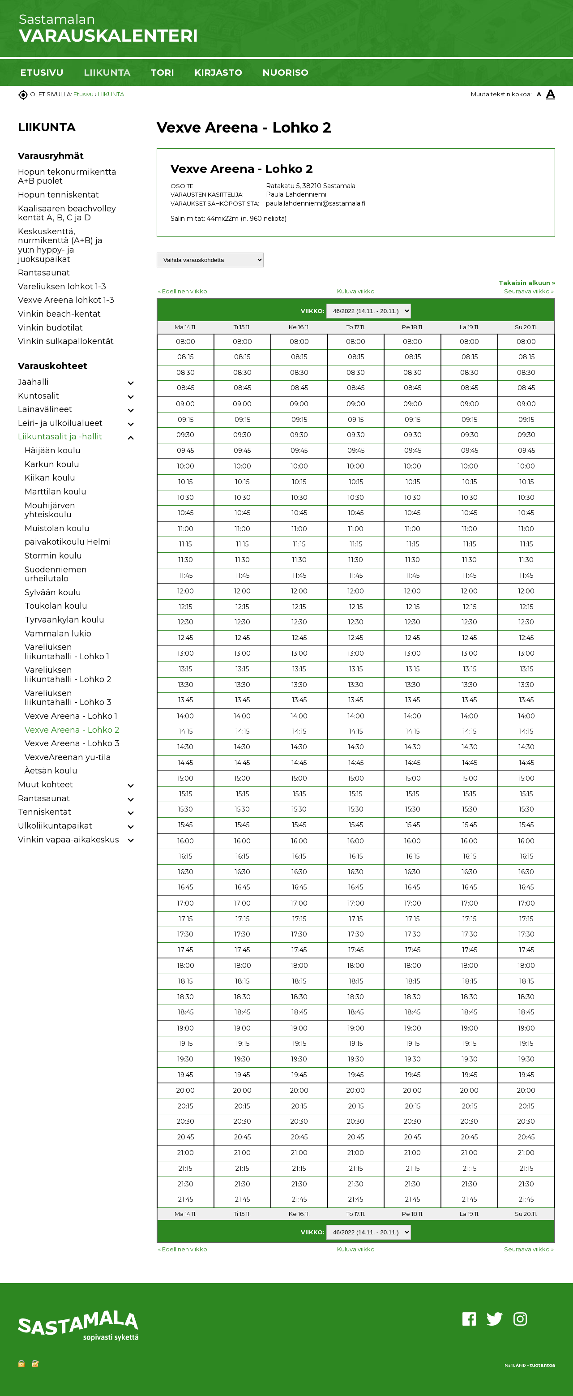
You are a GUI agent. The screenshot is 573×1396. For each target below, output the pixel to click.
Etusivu (83, 94)
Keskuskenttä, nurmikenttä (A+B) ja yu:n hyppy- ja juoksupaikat (60, 245)
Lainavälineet (45, 409)
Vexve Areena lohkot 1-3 (66, 300)
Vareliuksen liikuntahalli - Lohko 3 (68, 698)
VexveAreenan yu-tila (68, 757)
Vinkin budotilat (50, 328)
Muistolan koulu (57, 528)
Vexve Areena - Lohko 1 (71, 716)
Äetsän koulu (51, 771)
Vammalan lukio (58, 634)
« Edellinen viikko (182, 291)
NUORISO (285, 72)
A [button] (539, 94)
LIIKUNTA (107, 72)
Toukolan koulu (56, 606)
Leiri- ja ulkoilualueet (60, 423)
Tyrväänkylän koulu (64, 620)
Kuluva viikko (356, 291)
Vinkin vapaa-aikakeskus (68, 840)
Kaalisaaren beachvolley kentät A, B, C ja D (67, 213)
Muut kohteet (45, 785)
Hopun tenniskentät (58, 195)
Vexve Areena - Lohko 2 (72, 730)
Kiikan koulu (50, 478)
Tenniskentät (44, 812)
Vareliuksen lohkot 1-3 (62, 287)
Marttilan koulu (55, 492)
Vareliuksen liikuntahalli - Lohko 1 (67, 651)
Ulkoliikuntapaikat (55, 826)
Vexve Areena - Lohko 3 (72, 743)
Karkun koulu (52, 464)
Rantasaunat (44, 273)
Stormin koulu (53, 556)
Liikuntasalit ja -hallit (60, 437)
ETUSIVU (42, 72)
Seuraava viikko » (529, 291)
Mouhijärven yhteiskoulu (50, 510)
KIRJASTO (218, 72)
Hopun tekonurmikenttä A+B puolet (67, 176)
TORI (162, 72)
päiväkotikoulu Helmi (68, 542)
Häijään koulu (53, 450)
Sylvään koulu (53, 592)
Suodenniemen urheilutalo (56, 574)
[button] (131, 383)
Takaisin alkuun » (527, 282)
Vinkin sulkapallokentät (66, 341)
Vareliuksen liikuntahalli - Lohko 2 (68, 674)
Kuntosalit (38, 396)
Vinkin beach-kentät (59, 314)
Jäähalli (33, 382)
